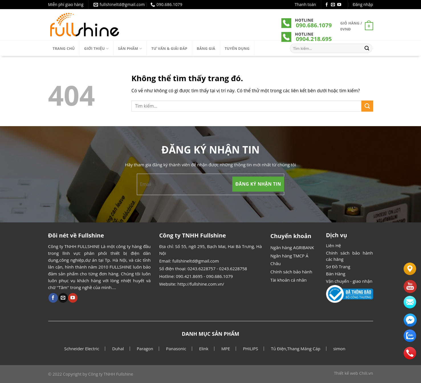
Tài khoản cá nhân (289, 280)
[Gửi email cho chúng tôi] (333, 5)
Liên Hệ (333, 245)
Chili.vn (366, 373)
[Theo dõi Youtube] (339, 5)
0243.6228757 (201, 268)
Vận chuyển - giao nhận (349, 281)
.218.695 (320, 39)
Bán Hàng (335, 274)
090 (301, 39)
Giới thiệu (96, 48)
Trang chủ (64, 48)
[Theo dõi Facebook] (327, 5)
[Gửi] (367, 48)
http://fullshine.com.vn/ (201, 284)
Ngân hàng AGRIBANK (292, 247)
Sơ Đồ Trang (338, 266)
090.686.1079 (314, 25)
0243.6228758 (233, 268)
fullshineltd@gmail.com (195, 261)
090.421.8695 (189, 276)
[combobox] (246, 106)
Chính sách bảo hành (291, 272)
